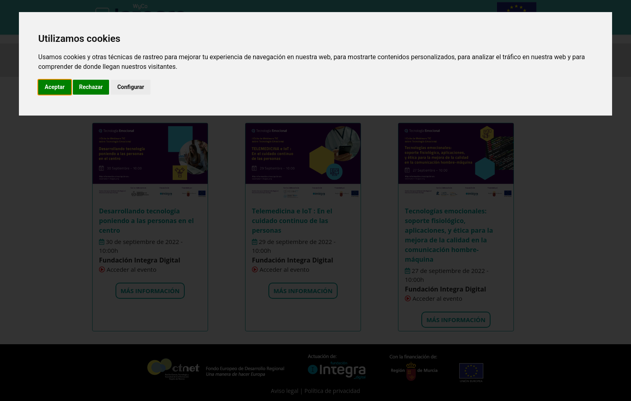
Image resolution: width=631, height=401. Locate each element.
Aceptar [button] (55, 87)
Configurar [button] (130, 87)
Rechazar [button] (91, 87)
